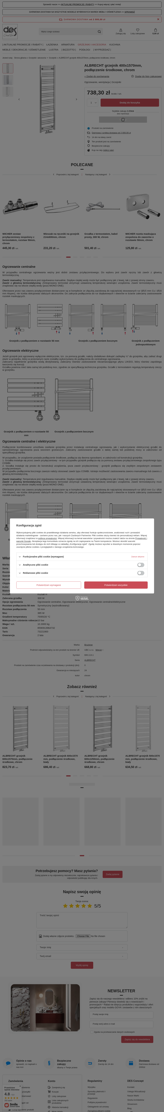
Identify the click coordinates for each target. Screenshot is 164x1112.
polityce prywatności (47, 538)
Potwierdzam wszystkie (116, 585)
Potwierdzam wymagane (49, 585)
